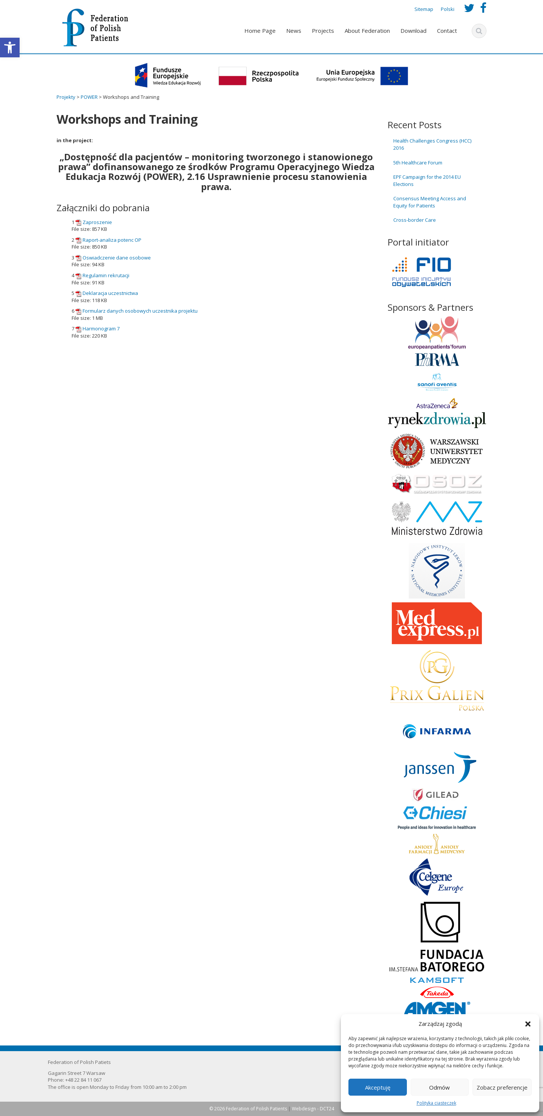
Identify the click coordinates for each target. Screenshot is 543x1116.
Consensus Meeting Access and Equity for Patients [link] (429, 202)
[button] (528, 1024)
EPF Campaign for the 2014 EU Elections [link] (427, 180)
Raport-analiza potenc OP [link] (112, 239)
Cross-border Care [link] (414, 219)
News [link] (293, 30)
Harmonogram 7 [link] (101, 328)
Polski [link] (447, 9)
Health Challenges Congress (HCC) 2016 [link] (432, 144)
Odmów (439, 1087)
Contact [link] (447, 30)
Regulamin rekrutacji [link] (106, 275)
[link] (10, 47)
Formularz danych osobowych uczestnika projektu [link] (140, 310)
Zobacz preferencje (502, 1087)
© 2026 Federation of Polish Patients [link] (248, 1108)
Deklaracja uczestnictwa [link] (110, 293)
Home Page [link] (260, 30)
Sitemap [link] (423, 9)
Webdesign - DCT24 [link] (313, 1108)
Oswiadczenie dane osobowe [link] (117, 257)
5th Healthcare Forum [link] (417, 162)
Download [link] (413, 30)
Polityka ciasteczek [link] (436, 1103)
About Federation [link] (367, 30)
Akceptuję (377, 1087)
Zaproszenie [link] (97, 222)
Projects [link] (323, 30)
